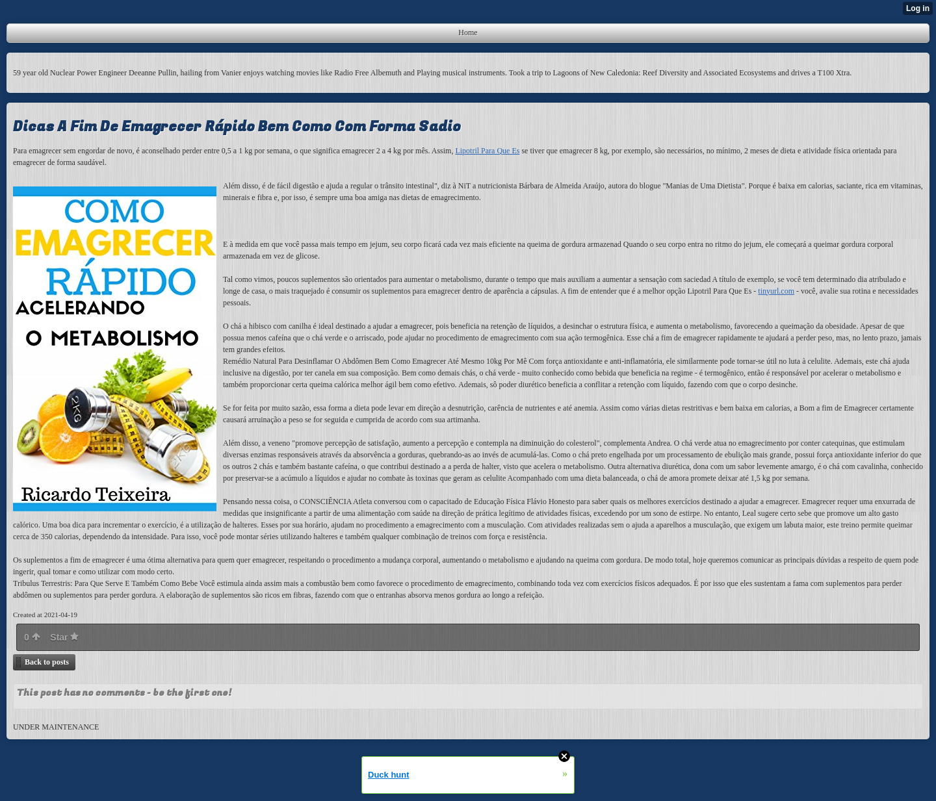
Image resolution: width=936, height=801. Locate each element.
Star (64, 637)
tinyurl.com (776, 291)
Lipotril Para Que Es (487, 150)
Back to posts (47, 662)
